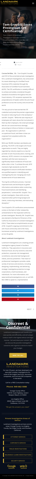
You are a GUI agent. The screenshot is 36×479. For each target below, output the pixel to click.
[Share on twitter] (18, 290)
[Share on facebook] (18, 286)
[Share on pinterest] (18, 299)
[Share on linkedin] (18, 295)
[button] (33, 3)
